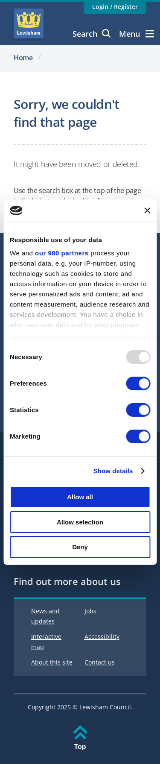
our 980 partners (62, 253)
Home (23, 57)
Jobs (90, 611)
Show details (113, 470)
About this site (52, 662)
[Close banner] (147, 211)
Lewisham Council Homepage (29, 23)
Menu (136, 34)
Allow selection (80, 522)
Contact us (99, 662)
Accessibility (101, 636)
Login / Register (115, 7)
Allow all (80, 497)
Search (92, 34)
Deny (80, 546)
